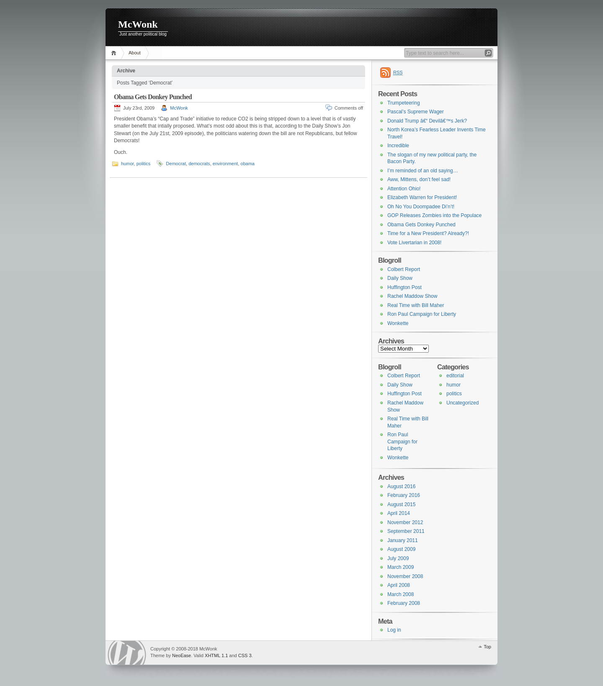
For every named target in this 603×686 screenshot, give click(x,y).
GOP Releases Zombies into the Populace (434, 215)
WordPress (127, 653)
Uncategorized (462, 403)
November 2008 (405, 576)
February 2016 (403, 495)
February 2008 (403, 603)
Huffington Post (404, 287)
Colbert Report (403, 269)
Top (487, 646)
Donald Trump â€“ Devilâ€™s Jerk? (427, 121)
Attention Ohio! (403, 189)
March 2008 (400, 594)
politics (144, 163)
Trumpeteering (403, 103)
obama (247, 163)
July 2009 (398, 558)
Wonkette (397, 323)
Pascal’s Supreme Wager (415, 112)
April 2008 (398, 585)
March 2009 (400, 567)
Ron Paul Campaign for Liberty (421, 314)
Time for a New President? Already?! (428, 233)
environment (225, 163)
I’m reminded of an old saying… (422, 171)
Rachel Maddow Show (412, 296)
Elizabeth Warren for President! (422, 197)
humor (127, 163)
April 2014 (398, 513)
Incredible (398, 145)
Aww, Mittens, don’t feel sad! (419, 179)
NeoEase (181, 655)
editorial (455, 376)
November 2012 (405, 522)
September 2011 (406, 531)
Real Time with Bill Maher (415, 305)
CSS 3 (245, 655)
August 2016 (401, 486)
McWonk (138, 24)
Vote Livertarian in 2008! (414, 243)
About (135, 52)
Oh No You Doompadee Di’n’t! (420, 207)
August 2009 (401, 549)
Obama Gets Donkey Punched (153, 96)
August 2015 (401, 504)
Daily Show (399, 278)
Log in (394, 630)
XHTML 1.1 (216, 655)
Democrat (176, 163)
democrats (199, 163)
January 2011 (402, 540)
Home (115, 52)
